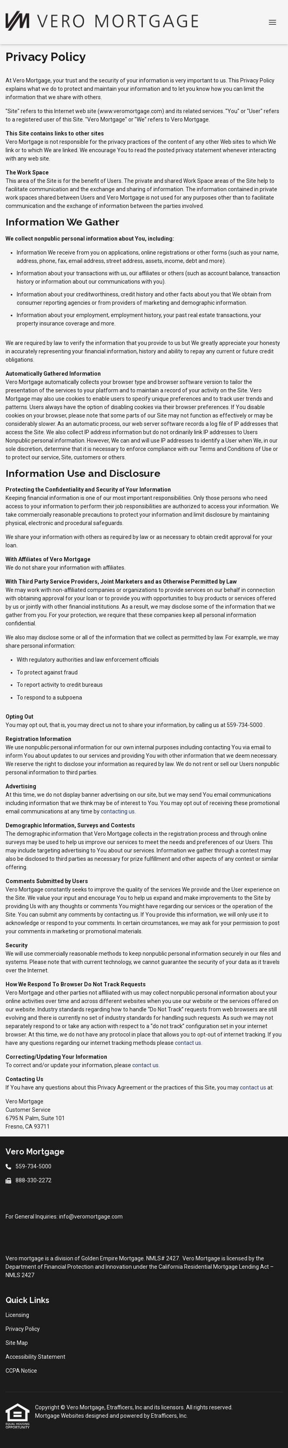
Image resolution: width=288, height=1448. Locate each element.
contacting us (118, 811)
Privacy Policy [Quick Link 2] (23, 1329)
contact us (188, 1043)
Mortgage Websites (60, 1416)
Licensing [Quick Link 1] (17, 1315)
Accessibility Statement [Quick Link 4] (35, 1357)
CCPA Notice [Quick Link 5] (21, 1371)
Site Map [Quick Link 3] (17, 1343)
